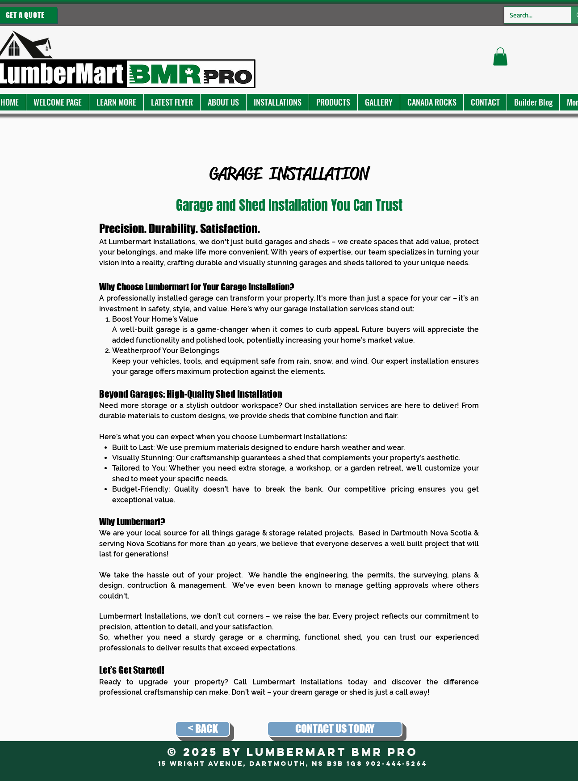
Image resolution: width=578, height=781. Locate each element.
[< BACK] (202, 729)
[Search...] (531, 15)
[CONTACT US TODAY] (334, 729)
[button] (116, 102)
